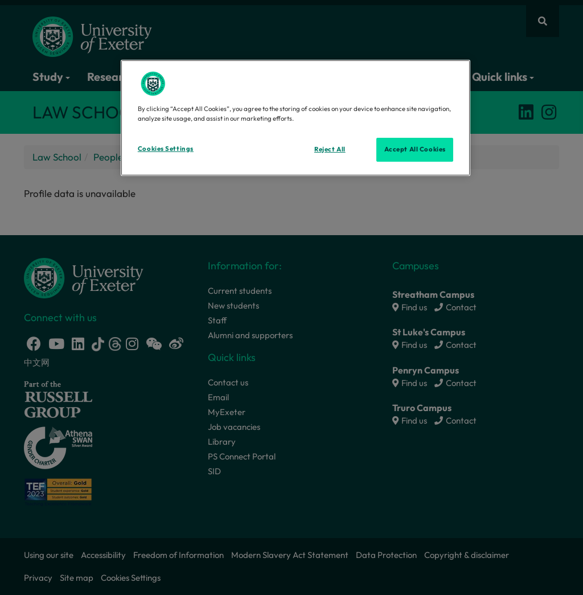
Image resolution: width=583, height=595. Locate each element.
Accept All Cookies (415, 149)
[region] (295, 118)
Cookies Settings (166, 149)
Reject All (330, 149)
